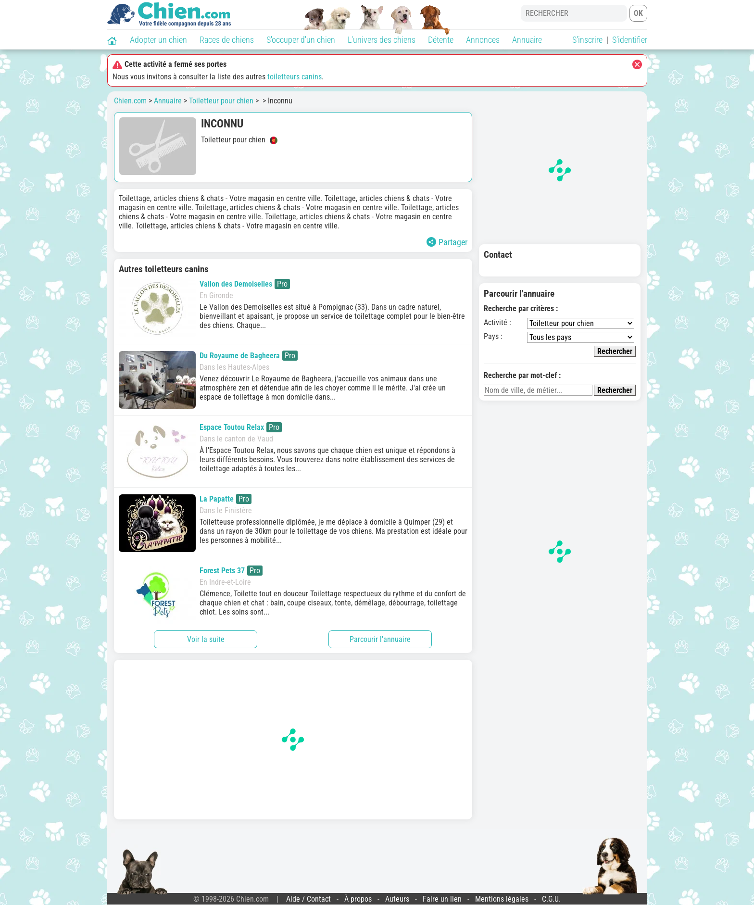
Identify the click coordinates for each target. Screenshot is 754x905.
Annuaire (527, 40)
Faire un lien (442, 899)
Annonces (483, 40)
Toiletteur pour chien (221, 100)
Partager (447, 242)
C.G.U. (551, 899)
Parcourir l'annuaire (380, 639)
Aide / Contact (308, 899)
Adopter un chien (158, 40)
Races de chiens (227, 40)
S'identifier (629, 40)
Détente (440, 40)
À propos (358, 899)
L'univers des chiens (381, 40)
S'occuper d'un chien (300, 40)
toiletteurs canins (294, 76)
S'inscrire (587, 40)
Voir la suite (206, 639)
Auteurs (397, 899)
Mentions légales (501, 899)
